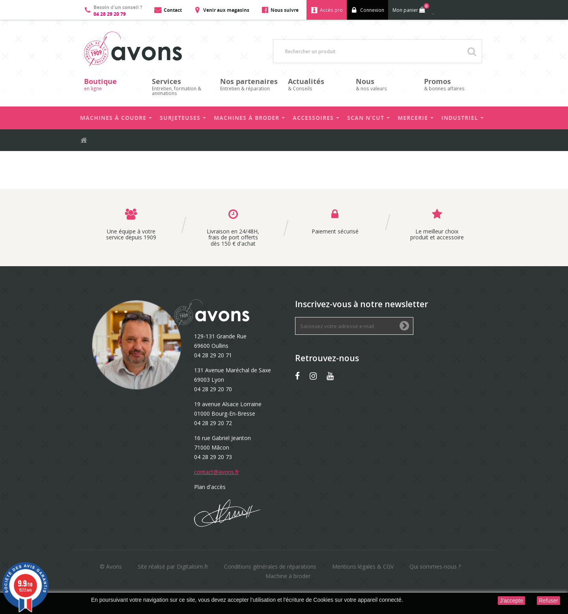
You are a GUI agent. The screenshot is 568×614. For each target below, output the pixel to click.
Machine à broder (287, 576)
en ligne (114, 84)
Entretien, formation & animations (182, 87)
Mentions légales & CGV (363, 566)
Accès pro (331, 10)
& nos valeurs (386, 84)
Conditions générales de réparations (270, 566)
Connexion (372, 10)
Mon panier (410, 8)
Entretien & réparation (250, 84)
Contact (173, 10)
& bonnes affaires (454, 84)
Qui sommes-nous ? (435, 566)
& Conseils (318, 84)
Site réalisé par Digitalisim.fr (173, 566)
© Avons (111, 566)
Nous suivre (285, 10)
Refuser (548, 600)
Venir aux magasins (226, 10)
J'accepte (511, 600)
